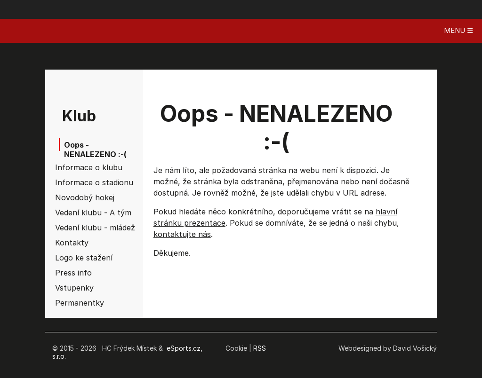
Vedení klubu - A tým (82, 212)
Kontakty (71, 242)
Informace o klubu (82, 167)
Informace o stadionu (82, 182)
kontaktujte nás (182, 234)
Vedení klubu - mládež (82, 227)
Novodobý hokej (82, 197)
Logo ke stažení (82, 257)
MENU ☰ (458, 30)
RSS (259, 348)
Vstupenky (74, 287)
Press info (73, 272)
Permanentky (79, 302)
